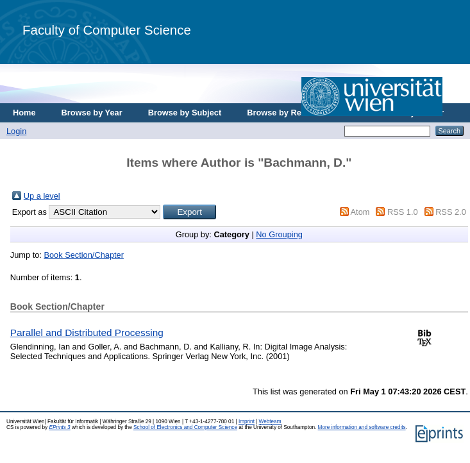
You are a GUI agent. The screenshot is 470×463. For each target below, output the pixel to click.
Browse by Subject (185, 112)
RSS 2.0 (450, 212)
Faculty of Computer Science (106, 29)
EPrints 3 (59, 427)
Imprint (247, 422)
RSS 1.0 (402, 212)
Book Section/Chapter (84, 255)
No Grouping (279, 234)
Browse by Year (92, 112)
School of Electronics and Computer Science (185, 427)
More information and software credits (362, 427)
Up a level (42, 196)
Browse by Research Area (297, 112)
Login (16, 131)
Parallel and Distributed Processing (87, 332)
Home (24, 112)
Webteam (270, 422)
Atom (360, 212)
